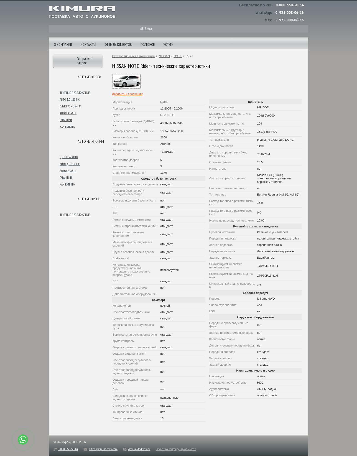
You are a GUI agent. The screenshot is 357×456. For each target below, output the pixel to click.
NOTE (178, 56)
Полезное (147, 44)
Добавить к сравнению (127, 94)
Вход (148, 28)
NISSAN (164, 56)
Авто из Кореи (89, 76)
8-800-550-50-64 (290, 5)
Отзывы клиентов (118, 44)
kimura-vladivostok (139, 449)
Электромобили (70, 106)
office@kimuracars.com (103, 449)
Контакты (88, 44)
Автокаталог (68, 113)
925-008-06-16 (291, 12)
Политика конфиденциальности (176, 449)
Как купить (67, 127)
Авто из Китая (89, 198)
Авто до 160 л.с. (70, 99)
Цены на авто (69, 157)
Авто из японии (91, 141)
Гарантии (66, 120)
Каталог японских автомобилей (133, 56)
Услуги (168, 44)
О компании (63, 44)
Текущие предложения (75, 93)
